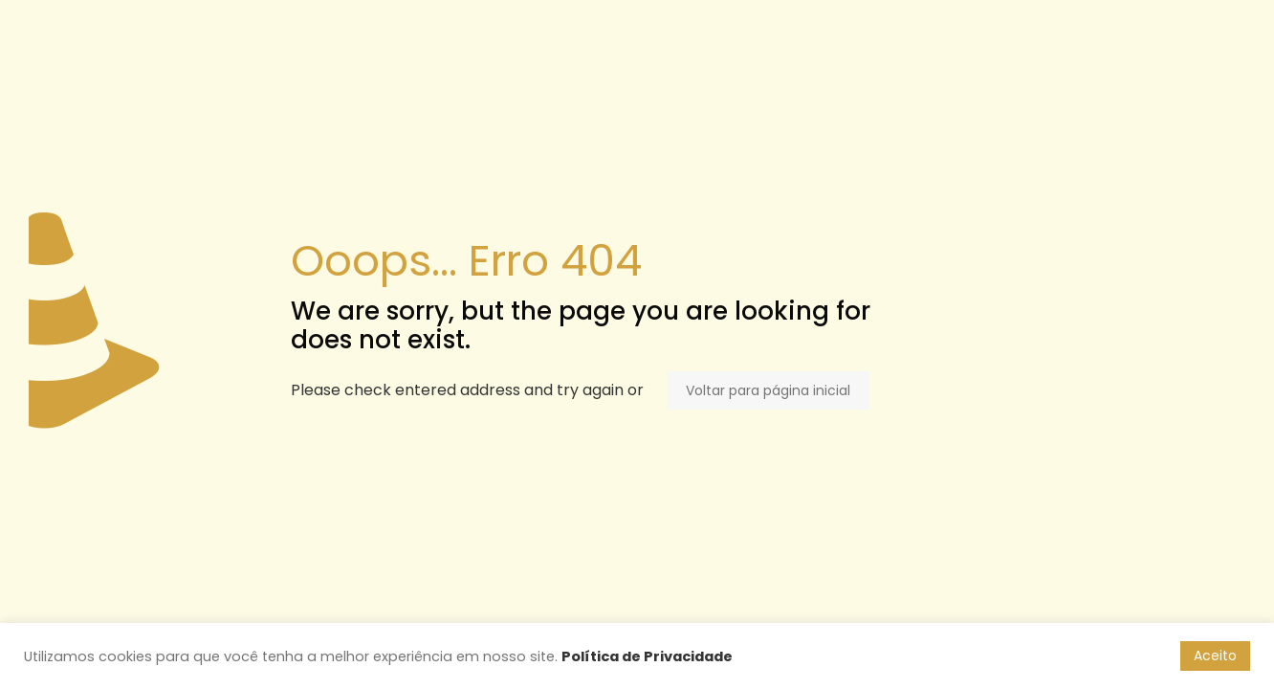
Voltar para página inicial (768, 390)
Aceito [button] (1215, 655)
